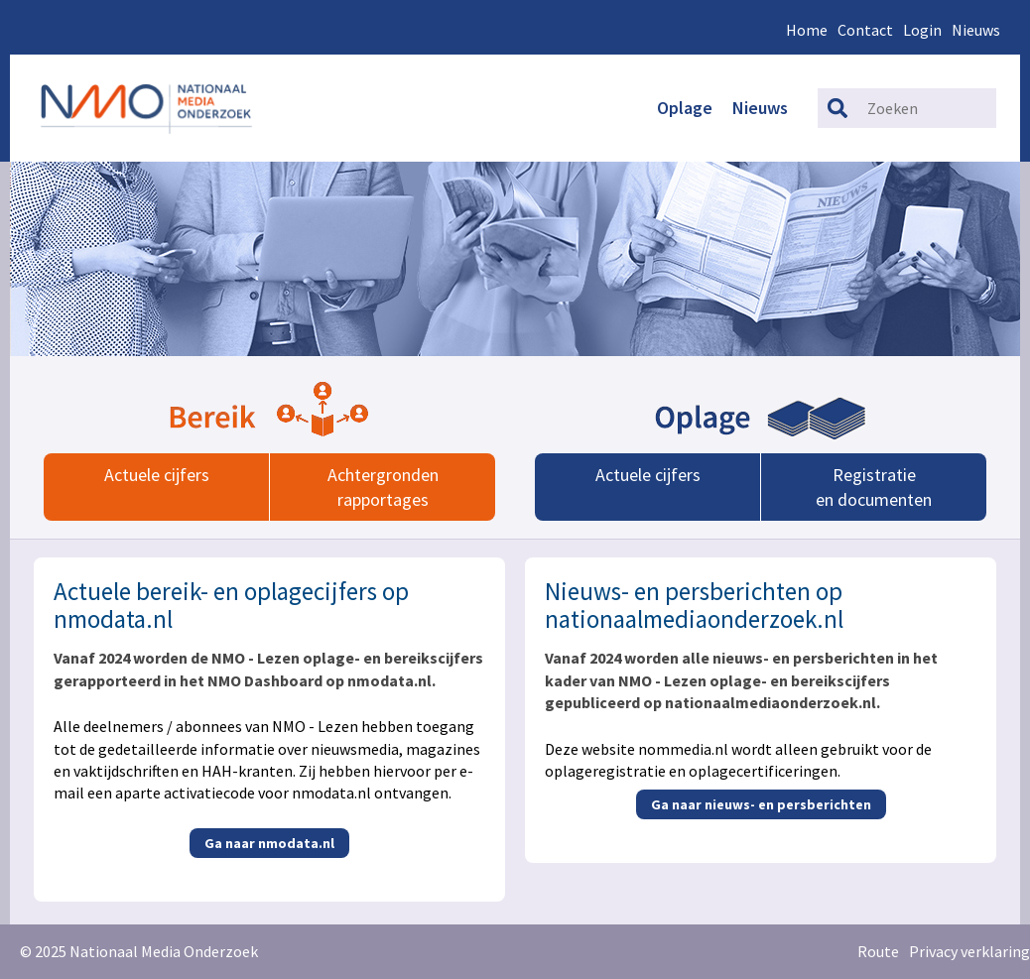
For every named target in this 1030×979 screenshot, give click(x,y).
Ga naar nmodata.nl (269, 843)
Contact (865, 30)
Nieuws (976, 30)
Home (807, 30)
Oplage (684, 107)
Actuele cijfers (156, 474)
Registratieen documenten (874, 487)
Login (922, 30)
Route (878, 951)
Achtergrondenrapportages (383, 487)
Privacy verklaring (969, 951)
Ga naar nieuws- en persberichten (761, 804)
